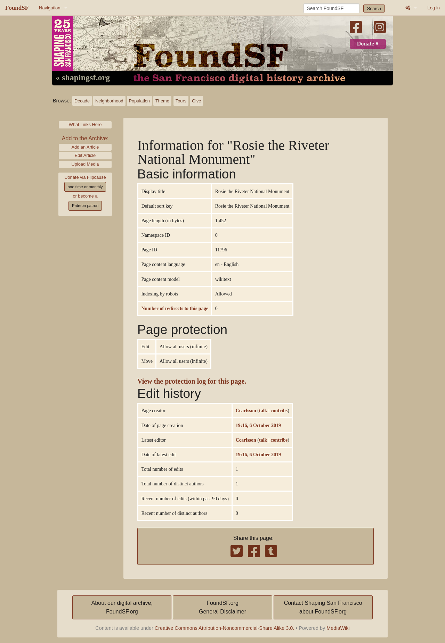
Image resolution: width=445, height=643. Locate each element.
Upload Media (85, 164)
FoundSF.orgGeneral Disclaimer (222, 607)
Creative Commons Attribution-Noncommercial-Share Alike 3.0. (224, 628)
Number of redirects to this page (174, 308)
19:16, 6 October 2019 (258, 425)
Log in (434, 7)
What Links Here (85, 124)
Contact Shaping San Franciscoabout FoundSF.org (323, 607)
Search (374, 8)
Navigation (49, 7)
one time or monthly (85, 187)
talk (263, 410)
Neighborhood (109, 100)
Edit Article (85, 155)
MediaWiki (337, 628)
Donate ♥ (368, 44)
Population (139, 100)
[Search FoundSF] (331, 8)
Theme (162, 100)
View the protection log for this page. (191, 381)
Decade (82, 100)
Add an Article (85, 147)
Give (196, 100)
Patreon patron (85, 205)
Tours (181, 100)
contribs (279, 410)
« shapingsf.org (83, 77)
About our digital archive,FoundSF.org (122, 607)
